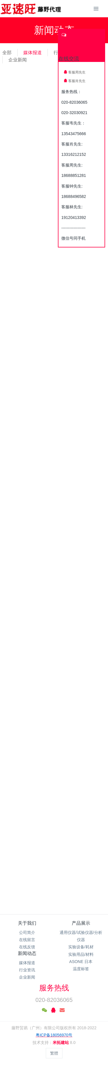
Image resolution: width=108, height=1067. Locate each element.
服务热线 (54, 987)
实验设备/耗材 (81, 947)
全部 (7, 52)
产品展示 (81, 923)
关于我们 (27, 923)
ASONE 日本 (80, 961)
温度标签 (81, 968)
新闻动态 (27, 953)
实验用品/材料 (81, 954)
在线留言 (27, 939)
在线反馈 (27, 947)
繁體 (54, 1053)
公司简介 (27, 932)
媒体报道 (32, 52)
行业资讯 (27, 970)
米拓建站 (61, 1042)
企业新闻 (17, 59)
